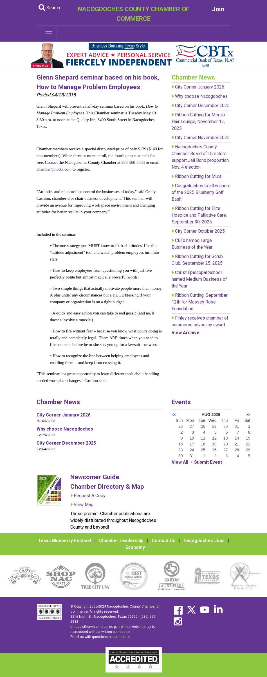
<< (174, 414)
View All (180, 462)
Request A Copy (90, 495)
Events (181, 402)
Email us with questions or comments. (100, 637)
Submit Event (208, 462)
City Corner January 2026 (199, 87)
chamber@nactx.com (54, 169)
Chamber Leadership (121, 540)
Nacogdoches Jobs (204, 540)
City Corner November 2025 (202, 137)
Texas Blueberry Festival (64, 540)
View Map (83, 504)
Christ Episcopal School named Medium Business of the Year (199, 279)
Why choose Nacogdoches (201, 96)
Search (49, 7)
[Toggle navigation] (49, 33)
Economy (135, 547)
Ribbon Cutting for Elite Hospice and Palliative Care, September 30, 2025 (199, 215)
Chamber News (58, 402)
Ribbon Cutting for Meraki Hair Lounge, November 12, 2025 (198, 121)
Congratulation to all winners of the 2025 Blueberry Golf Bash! (201, 192)
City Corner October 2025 (200, 231)
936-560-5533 (133, 162)
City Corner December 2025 (202, 105)
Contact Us (163, 540)
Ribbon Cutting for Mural (199, 176)
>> (248, 414)
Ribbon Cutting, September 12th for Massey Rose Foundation (200, 302)
